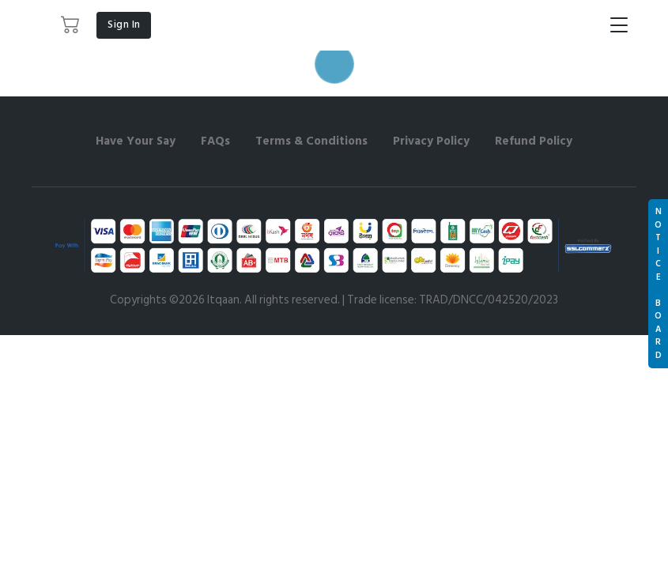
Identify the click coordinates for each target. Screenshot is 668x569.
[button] (70, 25)
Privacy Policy (431, 141)
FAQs (215, 141)
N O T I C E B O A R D (658, 284)
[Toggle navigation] (619, 25)
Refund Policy (533, 141)
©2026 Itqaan (204, 300)
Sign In (124, 24)
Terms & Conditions (311, 141)
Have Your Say (135, 141)
